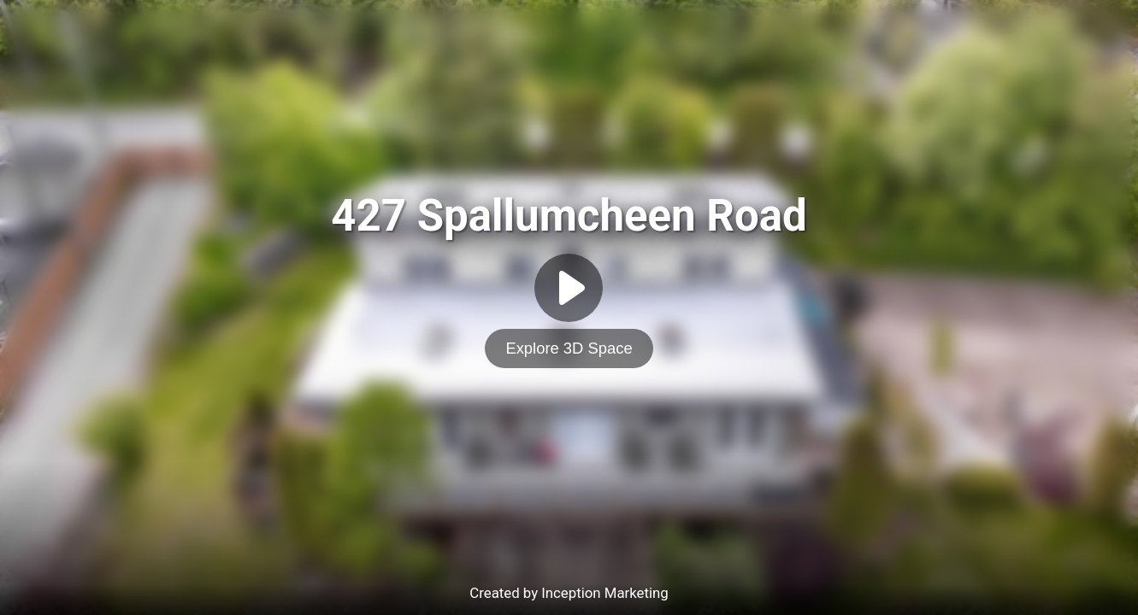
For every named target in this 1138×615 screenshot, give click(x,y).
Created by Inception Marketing (568, 592)
